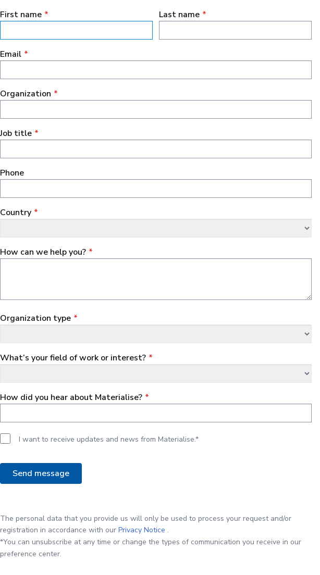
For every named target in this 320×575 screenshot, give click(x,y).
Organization (25, 93)
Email (10, 54)
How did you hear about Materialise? (71, 397)
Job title (16, 133)
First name (21, 14)
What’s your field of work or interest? (73, 358)
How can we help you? (43, 252)
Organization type (35, 318)
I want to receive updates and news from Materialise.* (109, 439)
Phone (12, 173)
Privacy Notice (141, 530)
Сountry (15, 212)
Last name (179, 14)
